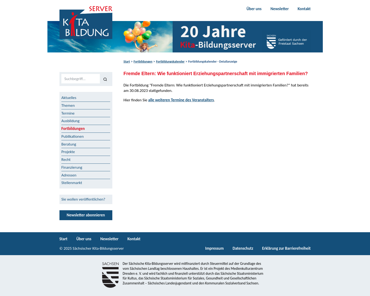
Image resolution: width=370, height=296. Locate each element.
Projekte (68, 151)
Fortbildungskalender (170, 62)
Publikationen (72, 136)
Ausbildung (70, 120)
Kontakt (304, 8)
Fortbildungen (143, 62)
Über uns (254, 8)
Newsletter (279, 8)
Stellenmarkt (71, 182)
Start (126, 62)
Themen (68, 105)
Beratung (68, 144)
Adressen (68, 175)
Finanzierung (71, 167)
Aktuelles (68, 97)
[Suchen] (105, 79)
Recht (66, 159)
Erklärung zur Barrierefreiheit (286, 248)
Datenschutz (243, 248)
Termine (68, 113)
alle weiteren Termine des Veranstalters (181, 100)
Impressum (214, 248)
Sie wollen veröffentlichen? (83, 199)
